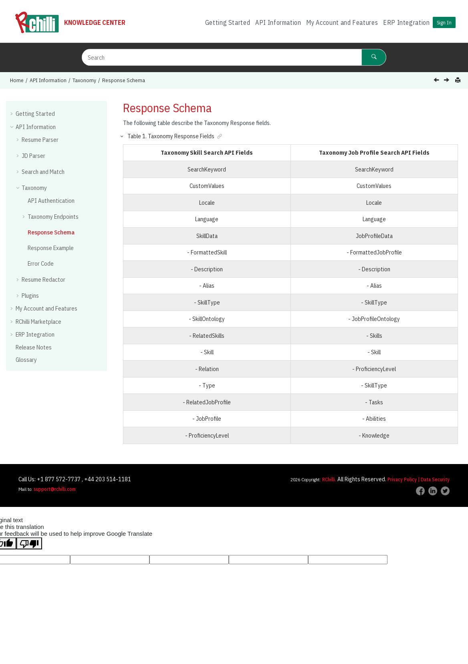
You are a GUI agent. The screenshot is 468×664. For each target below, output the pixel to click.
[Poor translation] (29, 543)
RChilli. (329, 479)
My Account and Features (342, 22)
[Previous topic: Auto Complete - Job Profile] (437, 81)
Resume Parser (40, 139)
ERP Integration (406, 22)
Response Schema (123, 80)
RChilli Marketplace (38, 321)
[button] (12, 113)
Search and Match (43, 172)
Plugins (30, 295)
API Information (278, 22)
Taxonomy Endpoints (53, 216)
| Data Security (434, 479)
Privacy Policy (402, 479)
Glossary (26, 359)
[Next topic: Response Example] (447, 81)
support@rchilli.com (55, 489)
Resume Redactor (43, 279)
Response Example (51, 248)
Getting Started (227, 22)
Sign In (444, 22)
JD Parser (33, 155)
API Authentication (51, 200)
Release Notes (34, 347)
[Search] (373, 57)
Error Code (41, 263)
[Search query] (234, 57)
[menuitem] (227, 22)
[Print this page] (458, 80)
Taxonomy (84, 80)
